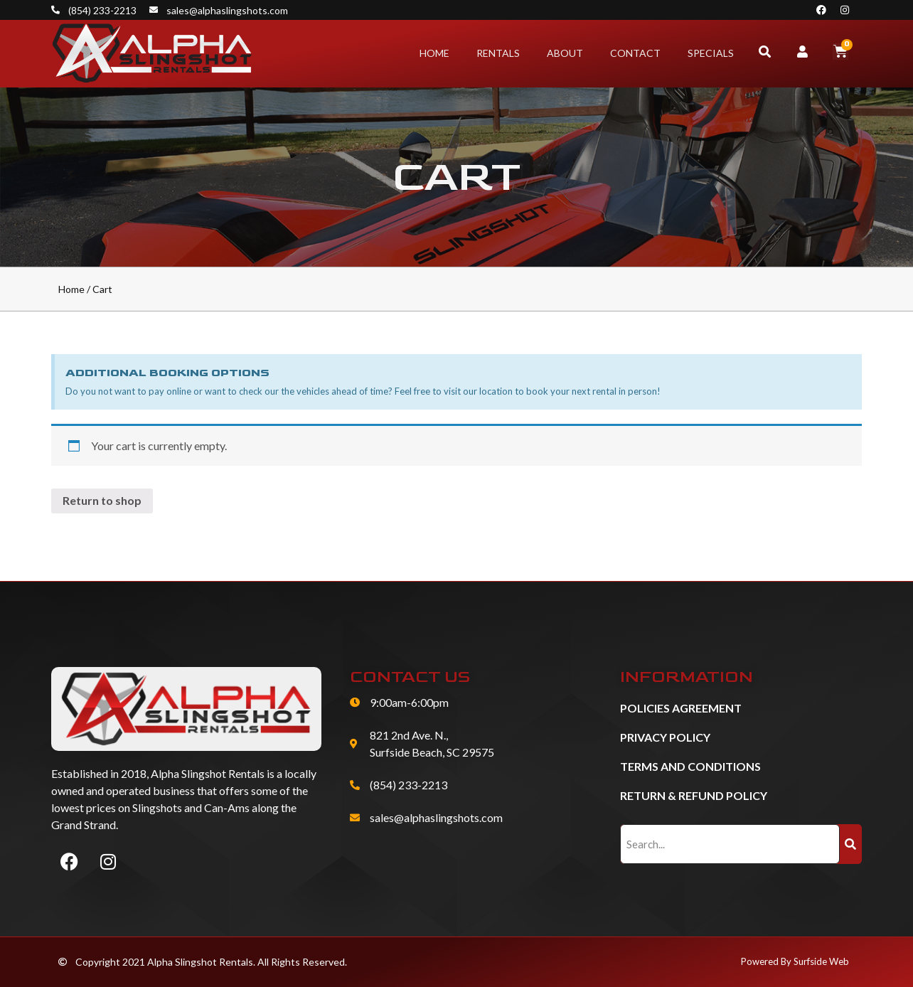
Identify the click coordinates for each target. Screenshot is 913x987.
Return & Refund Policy (693, 795)
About (565, 53)
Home (434, 53)
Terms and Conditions (690, 766)
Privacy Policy (665, 737)
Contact (635, 53)
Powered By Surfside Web (795, 961)
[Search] (851, 844)
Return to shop (102, 500)
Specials (711, 53)
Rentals (498, 53)
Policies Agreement (681, 708)
